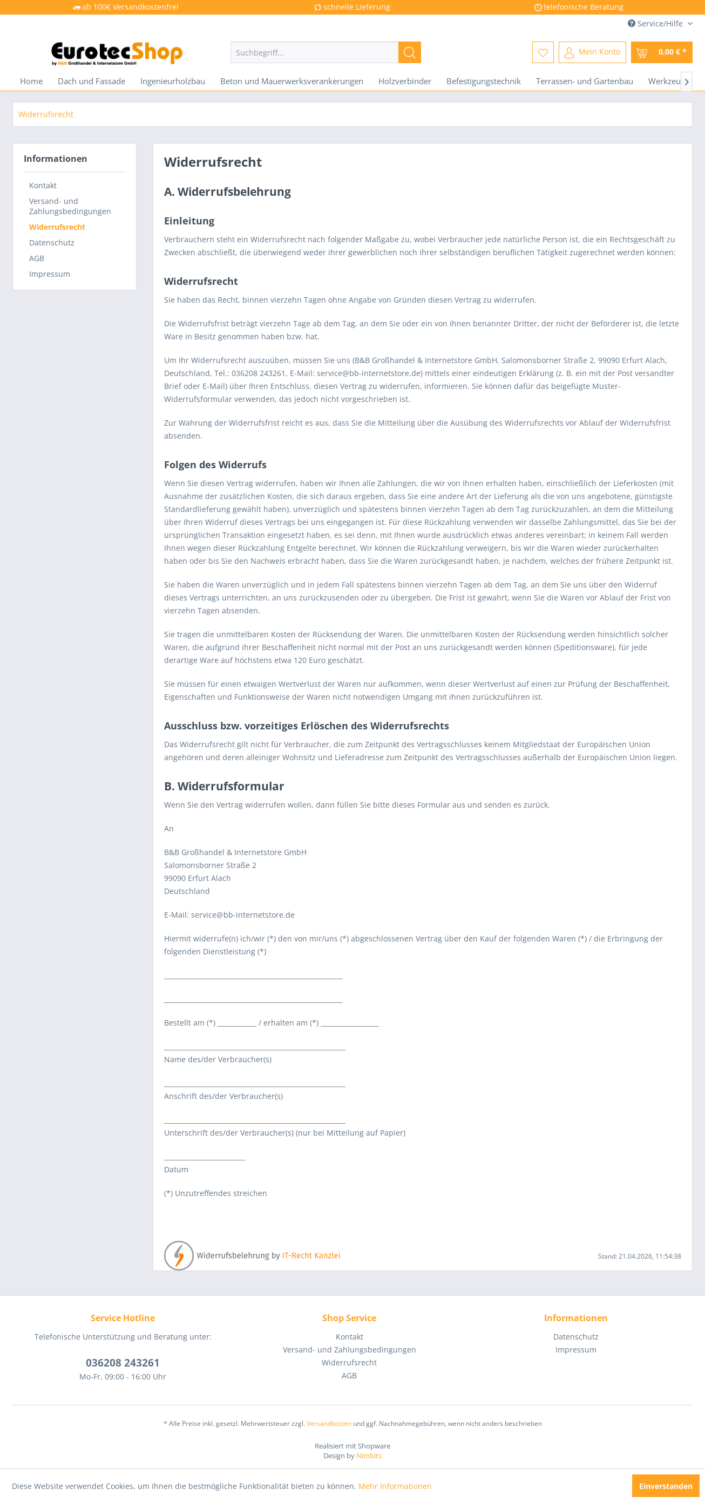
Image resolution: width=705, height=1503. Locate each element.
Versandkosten (329, 1423)
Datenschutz (51, 242)
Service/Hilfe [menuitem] (656, 23)
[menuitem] (326, 52)
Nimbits (369, 1455)
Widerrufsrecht (57, 227)
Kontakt (43, 185)
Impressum (49, 274)
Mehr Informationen (395, 1486)
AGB (36, 258)
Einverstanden (666, 1486)
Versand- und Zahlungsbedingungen (70, 206)
